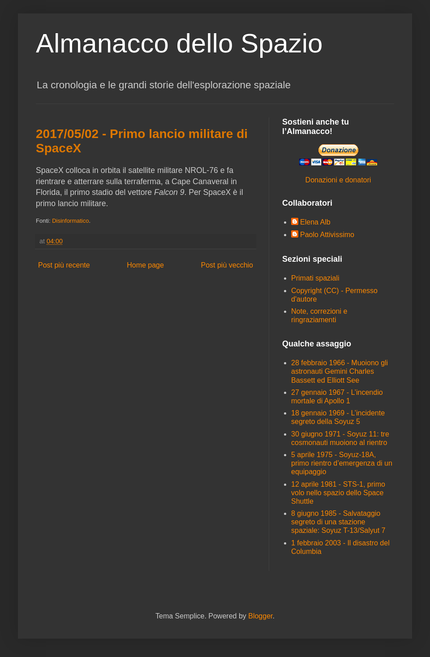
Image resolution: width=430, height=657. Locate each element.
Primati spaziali (315, 278)
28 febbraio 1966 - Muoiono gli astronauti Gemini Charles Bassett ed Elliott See (339, 371)
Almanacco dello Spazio (179, 43)
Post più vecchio (227, 265)
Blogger (260, 616)
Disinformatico (70, 220)
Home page (145, 265)
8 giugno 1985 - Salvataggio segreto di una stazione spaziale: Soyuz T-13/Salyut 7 (338, 522)
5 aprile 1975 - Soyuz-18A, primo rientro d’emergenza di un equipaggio (341, 463)
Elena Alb (315, 222)
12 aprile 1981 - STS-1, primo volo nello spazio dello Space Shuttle (338, 492)
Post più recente (64, 265)
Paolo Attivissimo (327, 234)
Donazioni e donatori (338, 180)
